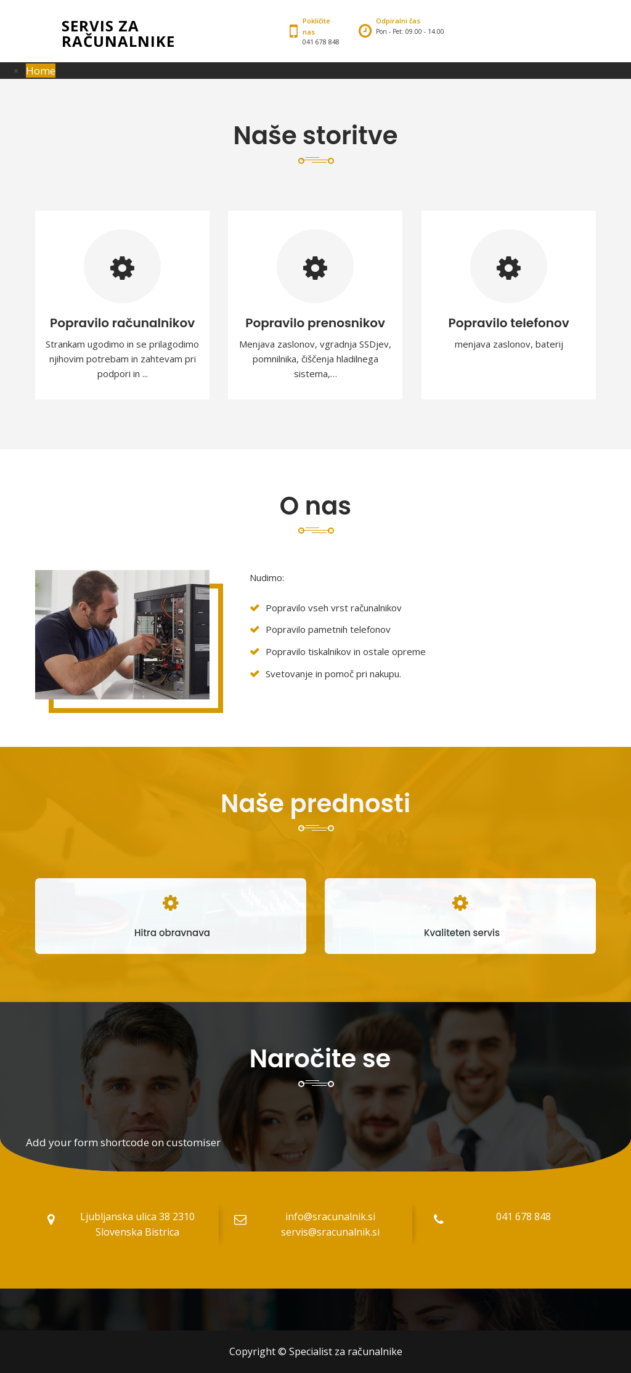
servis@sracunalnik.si (330, 1232)
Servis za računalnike (118, 33)
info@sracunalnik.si (330, 1216)
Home (40, 70)
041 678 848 (523, 1216)
